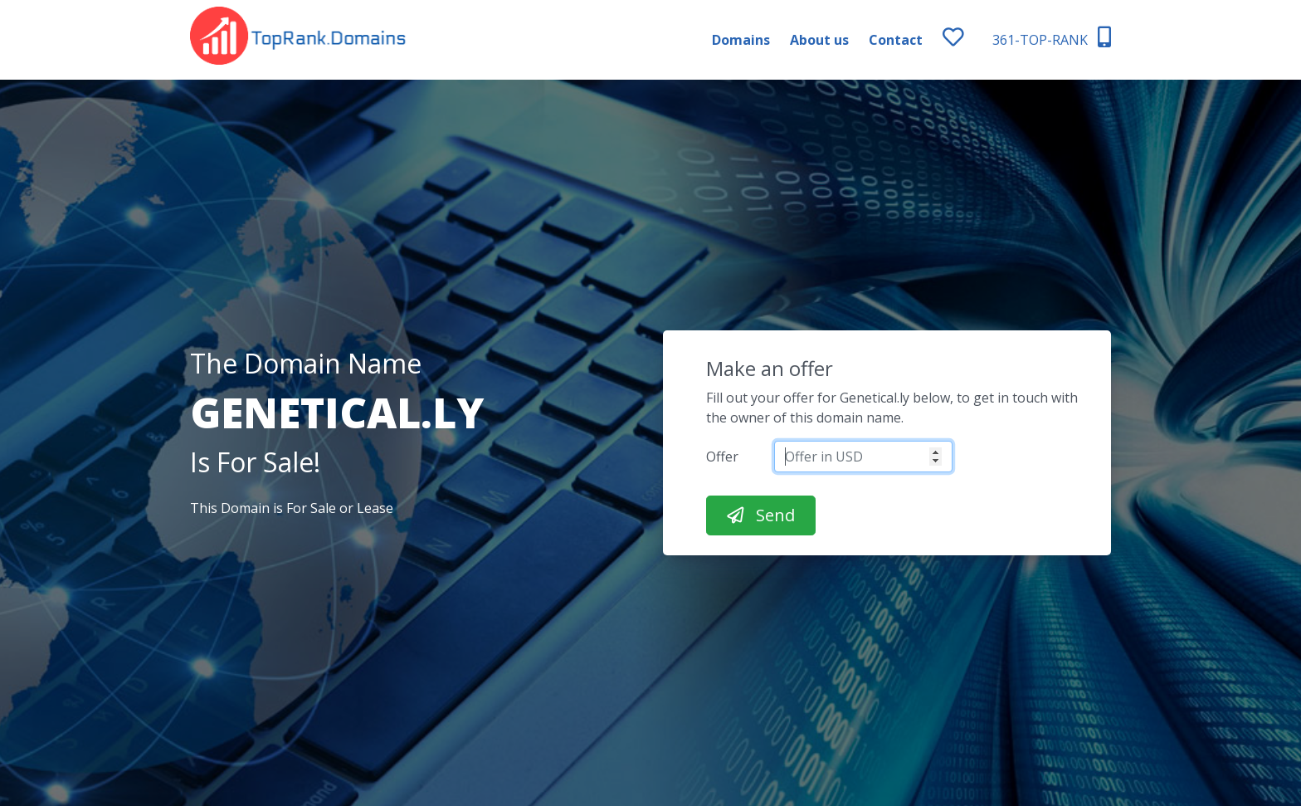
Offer (722, 456)
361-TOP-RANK (1051, 38)
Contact (896, 40)
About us (819, 40)
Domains (741, 40)
